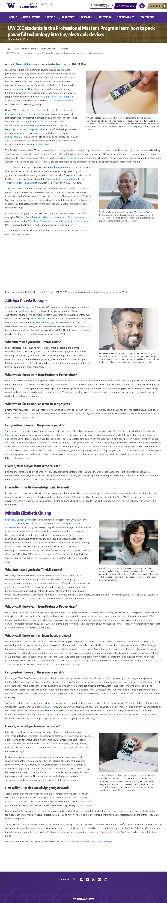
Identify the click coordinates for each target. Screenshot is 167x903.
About (13, 17)
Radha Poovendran (60, 167)
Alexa (23, 81)
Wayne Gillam (23, 64)
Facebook (82, 879)
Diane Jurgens (50, 706)
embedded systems (78, 157)
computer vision (36, 129)
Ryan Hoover (62, 64)
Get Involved (126, 17)
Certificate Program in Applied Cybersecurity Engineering (58, 220)
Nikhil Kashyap (145, 413)
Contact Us (147, 17)
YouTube (100, 879)
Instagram (94, 879)
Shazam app (11, 435)
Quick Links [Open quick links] (158, 6)
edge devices (44, 144)
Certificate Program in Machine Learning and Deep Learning (52, 217)
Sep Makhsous (107, 710)
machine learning (44, 121)
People (51, 17)
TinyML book (70, 583)
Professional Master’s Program (21, 113)
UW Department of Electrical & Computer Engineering (35, 48)
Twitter (88, 879)
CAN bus (64, 479)
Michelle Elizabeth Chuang (19, 519)
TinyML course (57, 109)
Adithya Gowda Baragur (17, 307)
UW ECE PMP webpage (101, 841)
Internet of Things (26, 88)
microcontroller (13, 136)
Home (9, 48)
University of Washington (36, 7)
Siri (15, 81)
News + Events (31, 17)
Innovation (105, 17)
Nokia (24, 326)
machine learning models (33, 125)
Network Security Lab (47, 322)
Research (86, 17)
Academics (68, 17)
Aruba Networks (42, 318)
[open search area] (142, 6)
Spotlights (64, 48)
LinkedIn (106, 879)
